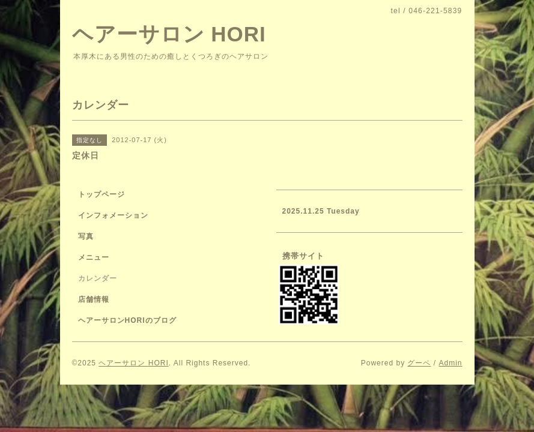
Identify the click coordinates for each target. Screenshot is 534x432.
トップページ (101, 194)
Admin (450, 363)
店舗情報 (93, 299)
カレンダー (97, 278)
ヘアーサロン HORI (169, 34)
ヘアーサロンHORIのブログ (127, 320)
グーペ (419, 363)
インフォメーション (113, 215)
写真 (86, 236)
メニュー (93, 257)
